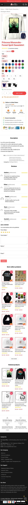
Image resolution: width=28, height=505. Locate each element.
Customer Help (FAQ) (6, 476)
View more (14, 358)
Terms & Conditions (5, 455)
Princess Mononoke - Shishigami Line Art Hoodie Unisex (6, 406)
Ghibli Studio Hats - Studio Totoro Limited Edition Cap (20, 328)
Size (3, 73)
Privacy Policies (4, 457)
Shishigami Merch (5, 11)
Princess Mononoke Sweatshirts (16, 160)
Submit (3, 261)
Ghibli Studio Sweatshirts (15, 157)
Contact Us (3, 474)
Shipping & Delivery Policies (7, 468)
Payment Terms (4, 470)
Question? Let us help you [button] (21, 503)
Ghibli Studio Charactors (11, 9)
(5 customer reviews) (13, 48)
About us (3, 453)
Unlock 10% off (25, 499)
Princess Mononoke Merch (15, 159)
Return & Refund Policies (6, 472)
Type (3, 53)
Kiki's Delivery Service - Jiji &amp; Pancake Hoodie (7, 306)
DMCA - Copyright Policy (6, 459)
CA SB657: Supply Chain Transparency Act (11, 461)
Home (2, 9)
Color (3, 58)
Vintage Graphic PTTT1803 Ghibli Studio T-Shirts (7, 284)
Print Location (5, 81)
